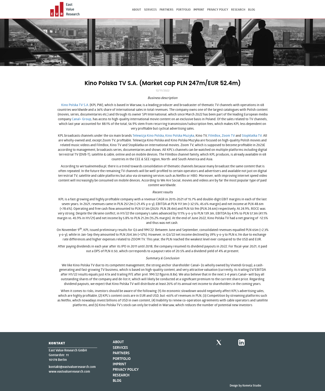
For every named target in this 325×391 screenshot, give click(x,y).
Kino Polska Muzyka (179, 135)
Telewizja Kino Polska (148, 135)
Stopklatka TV (252, 135)
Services (150, 10)
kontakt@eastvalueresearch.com (72, 366)
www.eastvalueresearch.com (69, 371)
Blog (251, 10)
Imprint (198, 10)
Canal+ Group (81, 119)
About (136, 10)
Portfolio (183, 10)
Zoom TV (228, 135)
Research (238, 10)
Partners (166, 10)
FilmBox (214, 135)
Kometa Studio (251, 385)
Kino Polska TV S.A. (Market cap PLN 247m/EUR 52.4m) (162, 83)
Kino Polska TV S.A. (75, 105)
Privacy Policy (217, 10)
